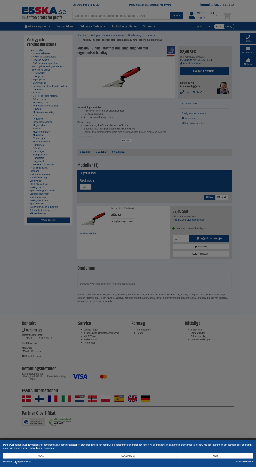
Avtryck (237, 461)
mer (215, 455)
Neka (41, 455)
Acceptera (128, 455)
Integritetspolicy (247, 461)
